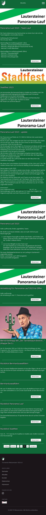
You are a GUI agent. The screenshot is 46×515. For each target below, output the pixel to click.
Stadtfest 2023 (7, 87)
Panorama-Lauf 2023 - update (13, 132)
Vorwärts (33, 446)
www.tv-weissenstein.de (22, 189)
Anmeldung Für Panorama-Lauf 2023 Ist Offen (21, 288)
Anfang (6, 446)
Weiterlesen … (36, 61)
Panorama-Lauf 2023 (9, 223)
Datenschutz (6, 481)
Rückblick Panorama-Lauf (11, 403)
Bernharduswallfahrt (9, 383)
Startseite (5, 471)
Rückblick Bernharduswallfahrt (14, 363)
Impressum (5, 484)
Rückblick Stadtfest (9, 428)
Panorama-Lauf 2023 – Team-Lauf (15, 28)
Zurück (13, 446)
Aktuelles (4, 475)
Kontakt (4, 478)
